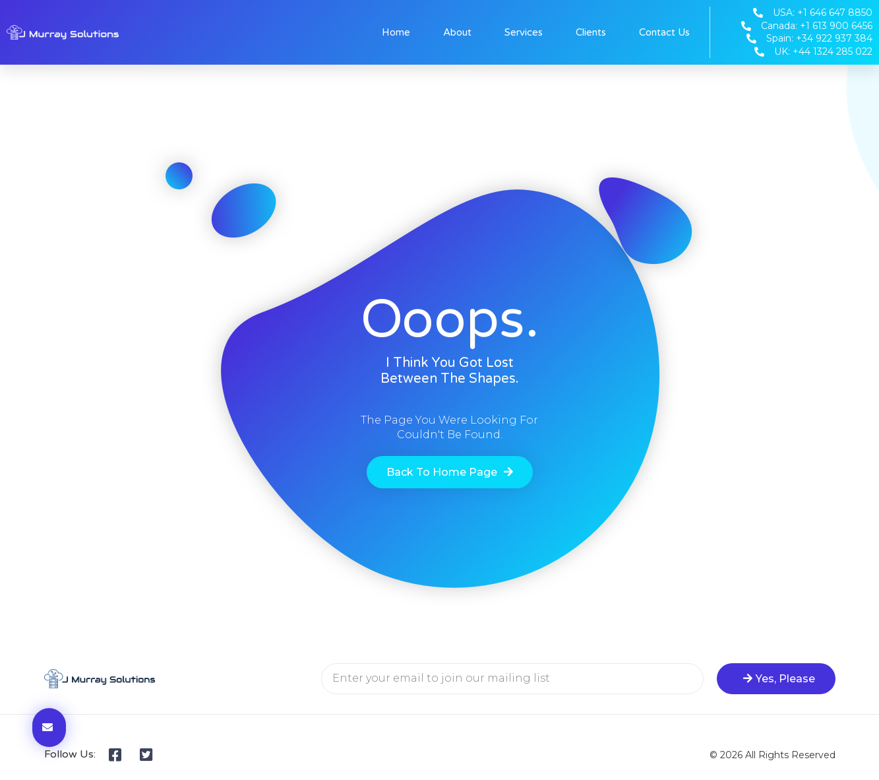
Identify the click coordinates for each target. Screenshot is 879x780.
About (457, 32)
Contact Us (664, 32)
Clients (591, 32)
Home (396, 32)
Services (523, 32)
